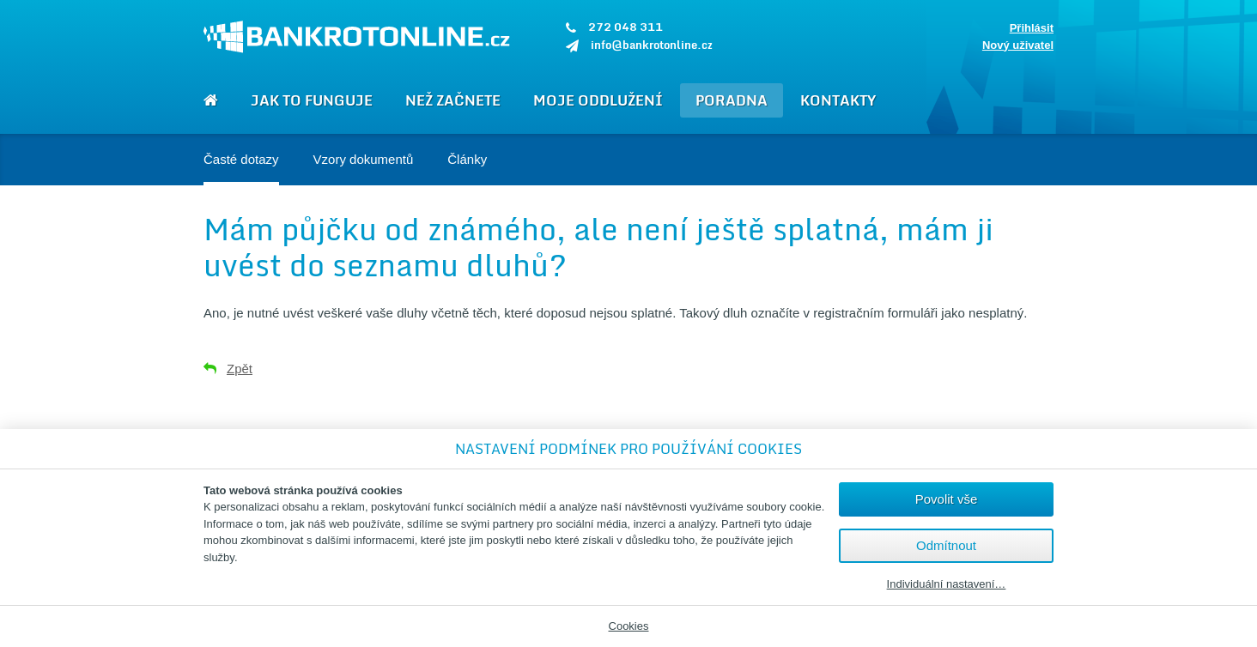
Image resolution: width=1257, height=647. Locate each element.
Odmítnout (946, 545)
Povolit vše (946, 499)
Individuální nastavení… (946, 584)
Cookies (629, 626)
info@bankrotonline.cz (652, 44)
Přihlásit (1032, 27)
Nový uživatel (1018, 45)
